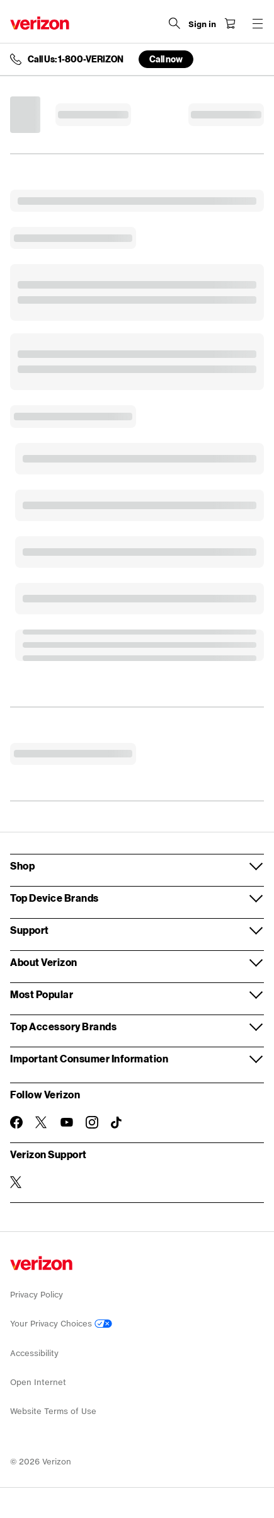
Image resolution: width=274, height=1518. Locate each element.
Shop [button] (22, 865)
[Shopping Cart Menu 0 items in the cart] (230, 23)
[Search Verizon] (174, 23)
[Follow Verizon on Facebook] (16, 1122)
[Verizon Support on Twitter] (16, 1182)
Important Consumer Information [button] (89, 1058)
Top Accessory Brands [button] (63, 1026)
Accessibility (34, 1353)
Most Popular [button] (41, 994)
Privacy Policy (36, 1294)
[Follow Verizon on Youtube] (66, 1122)
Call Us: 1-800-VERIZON (75, 59)
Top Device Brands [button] (54, 898)
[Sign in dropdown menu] (202, 24)
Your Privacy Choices (61, 1323)
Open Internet (38, 1382)
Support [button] (29, 930)
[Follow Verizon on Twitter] (41, 1122)
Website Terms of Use (53, 1411)
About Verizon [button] (43, 962)
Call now (166, 59)
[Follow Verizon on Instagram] (92, 1122)
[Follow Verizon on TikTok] (117, 1123)
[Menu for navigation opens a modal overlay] (257, 23)
